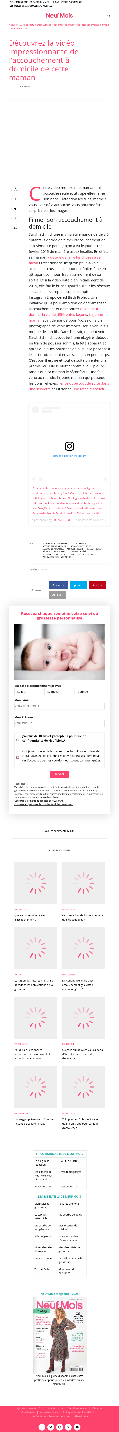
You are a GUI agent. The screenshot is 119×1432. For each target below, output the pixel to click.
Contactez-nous (54, 1408)
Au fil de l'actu (27, 24)
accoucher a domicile (53, 549)
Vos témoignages (71, 1171)
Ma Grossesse (21, 909)
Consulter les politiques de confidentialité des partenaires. (43, 804)
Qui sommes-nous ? (28, 1408)
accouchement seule (81, 546)
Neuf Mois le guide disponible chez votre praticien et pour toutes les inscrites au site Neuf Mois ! (59, 1380)
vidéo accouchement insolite (57, 557)
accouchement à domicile (55, 546)
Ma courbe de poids (70, 1214)
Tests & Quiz (42, 1269)
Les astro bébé (43, 1258)
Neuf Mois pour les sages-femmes (29, 2)
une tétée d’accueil (88, 389)
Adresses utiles (49, 1412)
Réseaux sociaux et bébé (54, 552)
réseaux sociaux (94, 549)
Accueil (13, 24)
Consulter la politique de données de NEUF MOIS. (39, 800)
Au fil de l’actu (69, 1161)
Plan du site (81, 1416)
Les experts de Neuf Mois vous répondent (44, 1175)
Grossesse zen (21, 1113)
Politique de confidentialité (78, 1412)
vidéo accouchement (87, 554)
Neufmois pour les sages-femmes (50, 1416)
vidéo (71, 554)
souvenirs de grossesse (54, 554)
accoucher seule (75, 549)
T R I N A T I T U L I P (63, 520)
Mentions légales (78, 1408)
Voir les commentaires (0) (59, 830)
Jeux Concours (43, 1186)
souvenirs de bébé (77, 552)
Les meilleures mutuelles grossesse (31, 5)
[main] (59, 714)
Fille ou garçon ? (44, 1236)
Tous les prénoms (69, 1203)
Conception (68, 1044)
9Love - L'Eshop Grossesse (67, 2)
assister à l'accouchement (55, 543)
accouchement (78, 543)
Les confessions (70, 1186)
